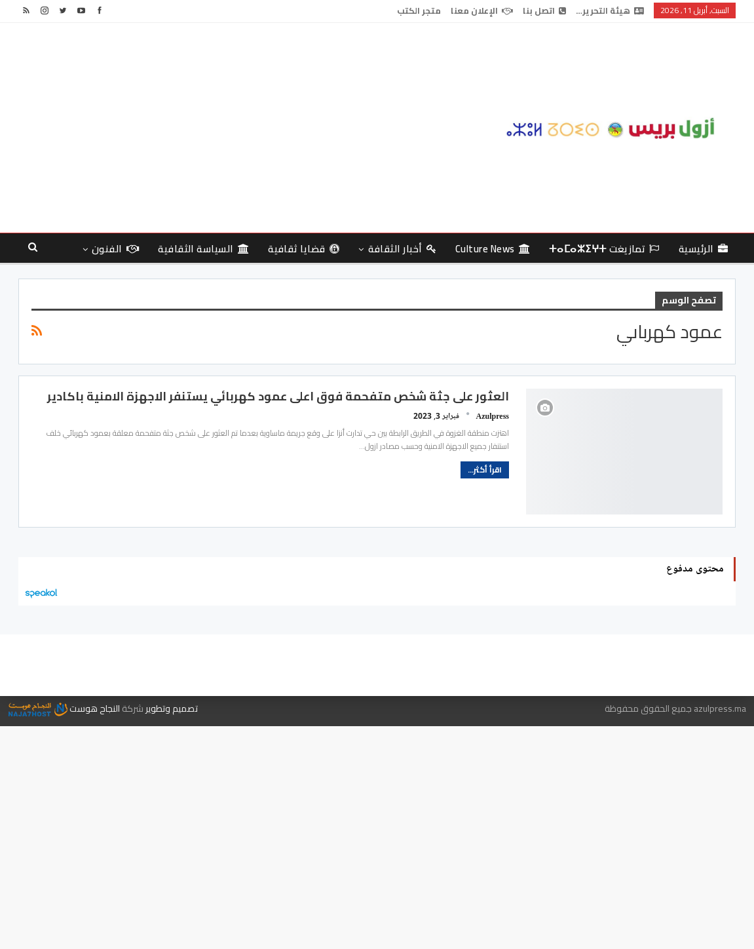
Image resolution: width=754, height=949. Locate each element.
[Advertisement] (255, 128)
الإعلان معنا (482, 10)
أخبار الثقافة (402, 248)
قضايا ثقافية (303, 248)
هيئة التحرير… (610, 10)
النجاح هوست (64, 708)
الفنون (115, 248)
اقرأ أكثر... (485, 469)
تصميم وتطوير (171, 708)
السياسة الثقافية (203, 248)
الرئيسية (703, 248)
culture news (492, 248)
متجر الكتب (419, 10)
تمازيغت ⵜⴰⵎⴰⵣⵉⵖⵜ (604, 248)
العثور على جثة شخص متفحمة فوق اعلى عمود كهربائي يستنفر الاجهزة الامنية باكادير (278, 396)
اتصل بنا (544, 10)
